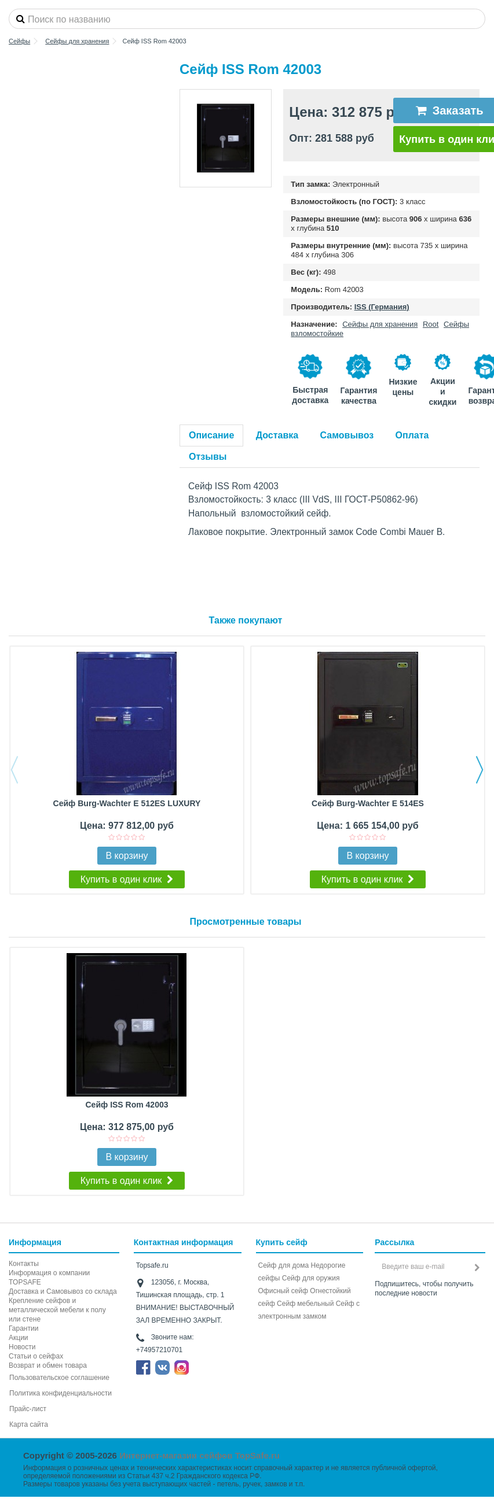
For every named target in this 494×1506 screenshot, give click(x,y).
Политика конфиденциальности (60, 1393)
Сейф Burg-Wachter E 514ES (368, 803)
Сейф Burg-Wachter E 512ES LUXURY (127, 803)
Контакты (24, 1264)
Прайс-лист (27, 1409)
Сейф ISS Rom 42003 (126, 1104)
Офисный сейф (283, 1291)
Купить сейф (282, 1242)
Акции (18, 1338)
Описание (211, 435)
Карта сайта (28, 1424)
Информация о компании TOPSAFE (49, 1277)
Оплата (412, 435)
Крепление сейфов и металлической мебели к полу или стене (57, 1310)
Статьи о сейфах (36, 1356)
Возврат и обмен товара (48, 1365)
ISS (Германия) (381, 306)
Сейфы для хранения (380, 324)
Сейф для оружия (311, 1278)
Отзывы (207, 457)
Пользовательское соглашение (59, 1378)
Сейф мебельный (305, 1304)
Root (430, 324)
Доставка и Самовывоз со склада (63, 1291)
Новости (22, 1347)
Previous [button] (14, 770)
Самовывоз (347, 435)
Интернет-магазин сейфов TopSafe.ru (199, 1455)
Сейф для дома (283, 1265)
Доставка (277, 435)
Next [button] (479, 770)
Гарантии (23, 1328)
